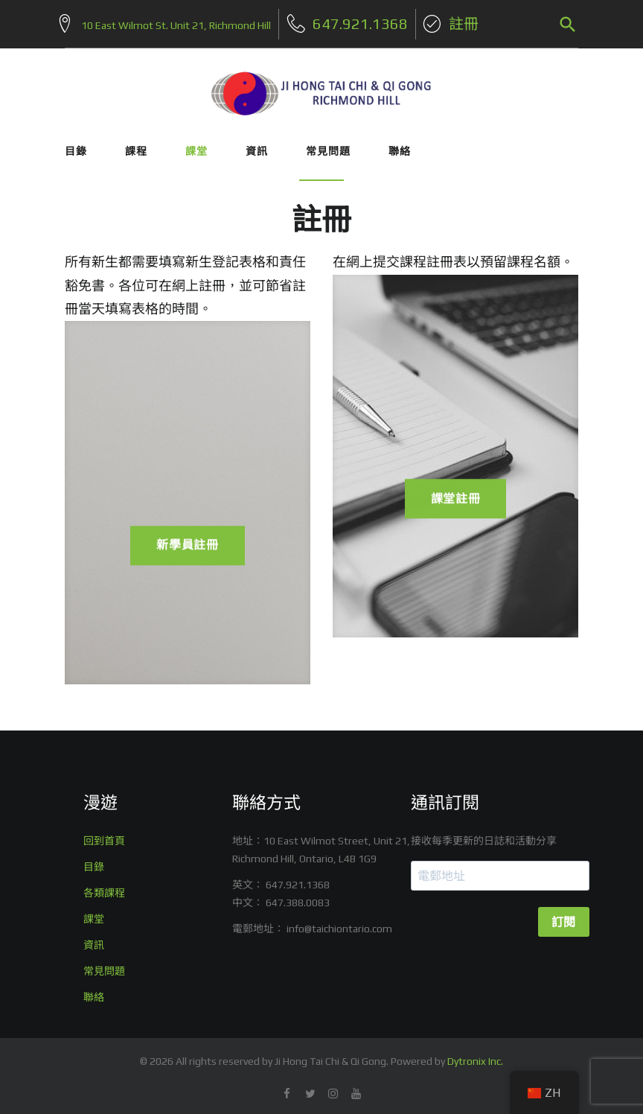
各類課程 (104, 888)
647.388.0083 (298, 897)
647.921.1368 (298, 879)
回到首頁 (104, 835)
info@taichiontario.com (339, 923)
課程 (136, 145)
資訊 (257, 145)
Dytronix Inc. (475, 1056)
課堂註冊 (456, 501)
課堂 (196, 145)
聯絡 (399, 145)
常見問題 (328, 145)
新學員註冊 (187, 548)
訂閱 (563, 917)
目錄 (76, 145)
